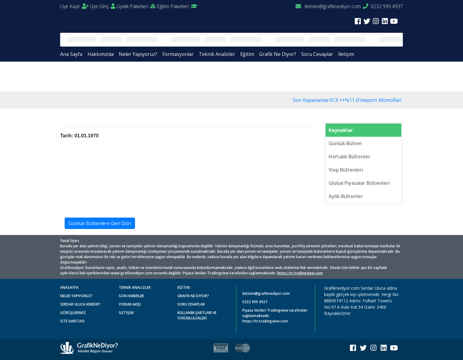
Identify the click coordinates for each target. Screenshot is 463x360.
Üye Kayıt (74, 6)
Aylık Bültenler (346, 196)
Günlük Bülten (345, 143)
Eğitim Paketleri (177, 6)
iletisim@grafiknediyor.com (328, 6)
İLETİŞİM (126, 312)
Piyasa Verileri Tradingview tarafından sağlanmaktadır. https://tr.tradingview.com (274, 316)
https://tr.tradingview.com (300, 273)
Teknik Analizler (217, 54)
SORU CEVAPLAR (191, 304)
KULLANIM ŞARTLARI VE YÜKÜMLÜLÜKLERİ (196, 315)
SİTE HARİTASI (72, 321)
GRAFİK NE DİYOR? (193, 295)
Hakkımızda (100, 54)
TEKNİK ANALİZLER (135, 287)
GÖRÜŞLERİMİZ (73, 312)
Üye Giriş (102, 6)
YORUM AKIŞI (130, 304)
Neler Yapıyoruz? (138, 54)
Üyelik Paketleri (136, 6)
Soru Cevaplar (317, 54)
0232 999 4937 (383, 6)
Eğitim (247, 54)
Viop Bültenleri (346, 169)
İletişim (346, 54)
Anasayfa (75, 76)
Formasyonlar (178, 54)
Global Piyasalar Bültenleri (359, 183)
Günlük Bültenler (109, 76)
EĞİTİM (183, 287)
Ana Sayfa (71, 54)
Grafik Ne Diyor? (277, 54)
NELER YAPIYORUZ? (76, 295)
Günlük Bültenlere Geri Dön (100, 223)
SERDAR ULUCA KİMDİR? (80, 304)
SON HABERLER (131, 295)
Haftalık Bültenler (349, 156)
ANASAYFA (69, 287)
